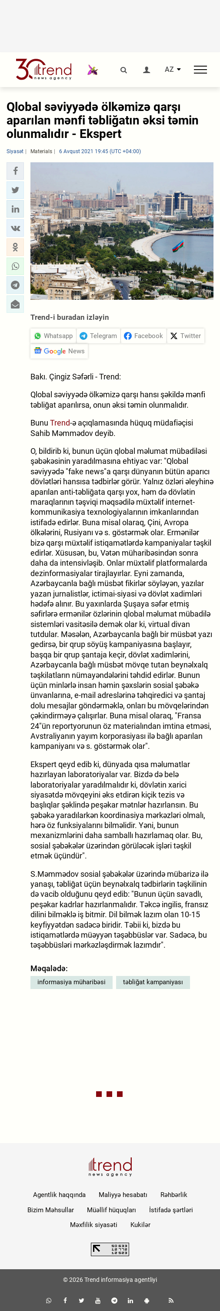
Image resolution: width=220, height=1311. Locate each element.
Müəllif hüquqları (111, 1210)
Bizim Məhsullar (50, 1210)
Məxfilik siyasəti (93, 1225)
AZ (169, 69)
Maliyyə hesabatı (123, 1195)
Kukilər (140, 1225)
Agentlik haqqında (59, 1195)
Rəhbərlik (173, 1195)
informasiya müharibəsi (71, 982)
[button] (15, 171)
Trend (60, 422)
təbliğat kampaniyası (153, 982)
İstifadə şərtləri (171, 1210)
